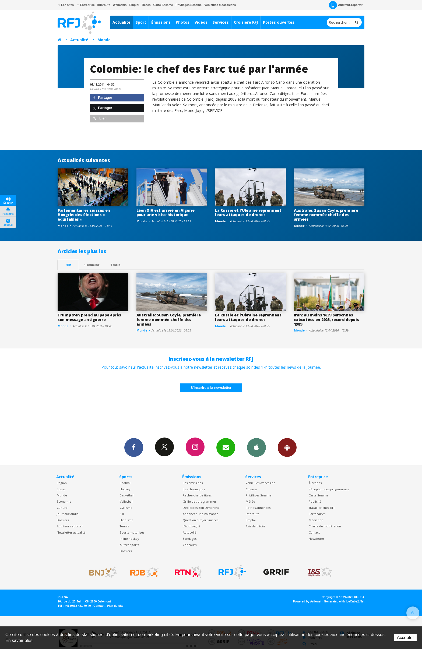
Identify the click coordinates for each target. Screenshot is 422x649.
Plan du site (115, 605)
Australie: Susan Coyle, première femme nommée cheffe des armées (326, 215)
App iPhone (256, 447)
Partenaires (317, 514)
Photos (182, 22)
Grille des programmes (199, 501)
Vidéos (201, 22)
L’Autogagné (191, 526)
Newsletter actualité (71, 532)
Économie (64, 501)
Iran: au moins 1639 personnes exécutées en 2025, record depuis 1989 (326, 319)
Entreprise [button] (85, 4)
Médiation (316, 520)
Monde (104, 39)
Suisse (61, 489)
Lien (100, 118)
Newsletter (316, 538)
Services (221, 22)
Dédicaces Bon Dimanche (201, 507)
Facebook (133, 447)
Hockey (125, 489)
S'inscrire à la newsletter (211, 388)
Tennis (124, 526)
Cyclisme (126, 507)
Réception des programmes (329, 489)
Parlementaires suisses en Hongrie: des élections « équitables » (84, 215)
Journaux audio (68, 514)
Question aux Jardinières (200, 520)
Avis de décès (255, 526)
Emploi (134, 4)
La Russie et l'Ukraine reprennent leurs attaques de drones (248, 212)
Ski (122, 514)
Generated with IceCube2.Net (344, 601)
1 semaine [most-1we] (92, 265)
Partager (102, 98)
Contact (314, 532)
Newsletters (225, 447)
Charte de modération (325, 526)
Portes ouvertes (278, 22)
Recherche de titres (197, 495)
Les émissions (193, 483)
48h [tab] (68, 265)
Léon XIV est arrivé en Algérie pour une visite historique (165, 212)
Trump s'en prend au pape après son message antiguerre (89, 317)
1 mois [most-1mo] (115, 265)
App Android (287, 447)
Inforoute (103, 4)
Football (125, 483)
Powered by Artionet (307, 601)
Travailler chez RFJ (322, 507)
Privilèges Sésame (188, 4)
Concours (189, 544)
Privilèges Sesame (259, 495)
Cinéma (251, 489)
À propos (315, 483)
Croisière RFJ (246, 22)
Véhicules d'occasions (220, 4)
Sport (141, 22)
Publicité (315, 501)
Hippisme (126, 520)
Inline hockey (129, 538)
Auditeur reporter (70, 526)
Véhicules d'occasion (260, 483)
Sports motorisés (132, 532)
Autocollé (189, 532)
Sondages (189, 538)
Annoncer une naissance (200, 514)
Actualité (121, 22)
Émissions (161, 22)
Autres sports (129, 544)
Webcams (119, 4)
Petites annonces (258, 507)
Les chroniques (194, 489)
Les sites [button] (66, 4)
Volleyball (126, 501)
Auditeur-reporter (346, 5)
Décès (146, 4)
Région (62, 483)
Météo (250, 501)
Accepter (405, 637)
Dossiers (63, 520)
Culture (62, 507)
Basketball (127, 495)
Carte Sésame (163, 4)
